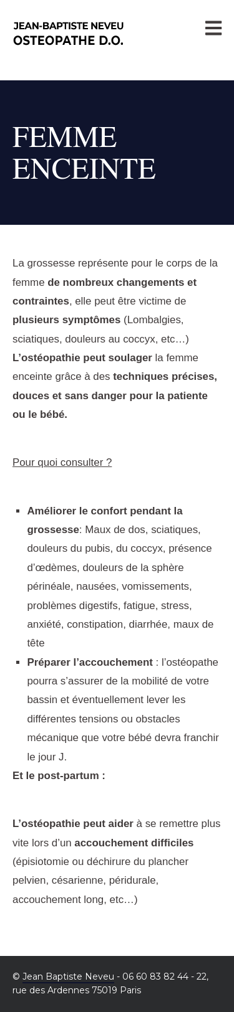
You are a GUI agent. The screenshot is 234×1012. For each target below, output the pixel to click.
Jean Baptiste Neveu (68, 976)
